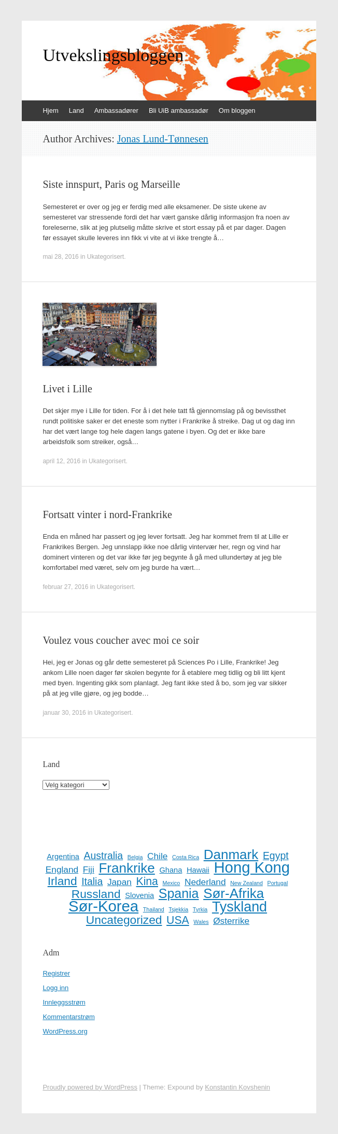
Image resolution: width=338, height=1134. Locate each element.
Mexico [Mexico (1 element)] (171, 883)
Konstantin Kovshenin (237, 1087)
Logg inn (55, 988)
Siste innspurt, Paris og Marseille (111, 184)
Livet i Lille (67, 388)
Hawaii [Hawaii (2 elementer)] (198, 870)
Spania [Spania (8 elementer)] (179, 893)
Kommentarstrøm (68, 1017)
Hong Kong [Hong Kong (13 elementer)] (252, 867)
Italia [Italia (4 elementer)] (92, 881)
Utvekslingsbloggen (113, 55)
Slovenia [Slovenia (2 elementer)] (139, 895)
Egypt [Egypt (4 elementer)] (276, 855)
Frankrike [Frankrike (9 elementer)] (126, 868)
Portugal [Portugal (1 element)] (277, 883)
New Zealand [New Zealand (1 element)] (246, 883)
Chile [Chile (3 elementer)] (157, 856)
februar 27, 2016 (65, 587)
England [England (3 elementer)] (62, 869)
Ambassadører (116, 110)
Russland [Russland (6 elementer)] (96, 894)
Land (76, 110)
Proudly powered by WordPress (90, 1087)
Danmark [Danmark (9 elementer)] (231, 854)
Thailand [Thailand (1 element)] (153, 909)
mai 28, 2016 (60, 256)
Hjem (50, 110)
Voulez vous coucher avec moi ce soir (121, 640)
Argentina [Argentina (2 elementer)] (63, 856)
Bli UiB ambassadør (178, 110)
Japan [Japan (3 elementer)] (119, 882)
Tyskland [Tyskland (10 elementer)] (239, 907)
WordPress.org (65, 1031)
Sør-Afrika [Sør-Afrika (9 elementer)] (233, 893)
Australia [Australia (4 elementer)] (103, 855)
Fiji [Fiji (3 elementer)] (88, 869)
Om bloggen (237, 110)
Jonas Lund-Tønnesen (162, 138)
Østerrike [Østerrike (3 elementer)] (231, 921)
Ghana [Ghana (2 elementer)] (170, 870)
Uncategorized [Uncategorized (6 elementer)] (124, 920)
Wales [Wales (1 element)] (200, 922)
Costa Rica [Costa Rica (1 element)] (185, 857)
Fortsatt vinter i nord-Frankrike (107, 514)
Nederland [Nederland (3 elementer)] (205, 882)
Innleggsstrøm (64, 1002)
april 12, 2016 (61, 461)
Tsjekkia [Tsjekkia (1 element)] (178, 909)
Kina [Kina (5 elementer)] (147, 881)
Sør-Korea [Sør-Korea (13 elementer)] (103, 906)
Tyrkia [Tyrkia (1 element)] (200, 909)
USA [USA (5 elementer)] (177, 920)
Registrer (56, 973)
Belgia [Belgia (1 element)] (135, 857)
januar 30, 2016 (64, 712)
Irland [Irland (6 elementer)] (62, 881)
